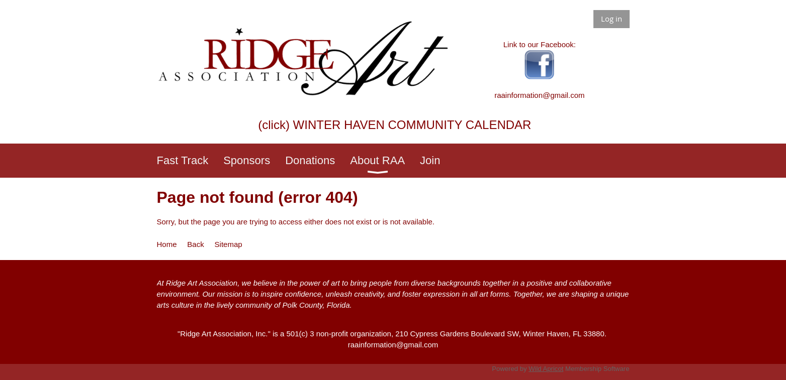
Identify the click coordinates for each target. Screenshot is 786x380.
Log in (611, 19)
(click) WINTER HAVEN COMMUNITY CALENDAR (394, 125)
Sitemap (228, 244)
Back (195, 244)
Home (167, 244)
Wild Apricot (546, 368)
